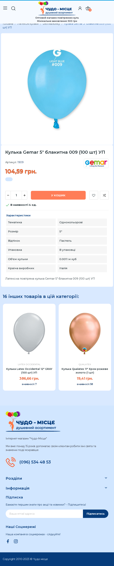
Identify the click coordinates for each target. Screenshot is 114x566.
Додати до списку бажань (94, 195)
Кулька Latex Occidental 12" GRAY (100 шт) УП (29, 370)
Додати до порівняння (104, 195)
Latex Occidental (29, 364)
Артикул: (11, 162)
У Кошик (58, 195)
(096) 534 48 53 (35, 462)
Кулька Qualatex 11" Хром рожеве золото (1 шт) (85, 370)
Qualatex (85, 364)
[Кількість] (16, 195)
